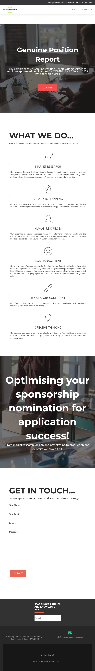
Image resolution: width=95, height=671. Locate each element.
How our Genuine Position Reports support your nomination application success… (44, 143)
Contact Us (87, 9)
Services (75, 9)
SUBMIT (18, 573)
